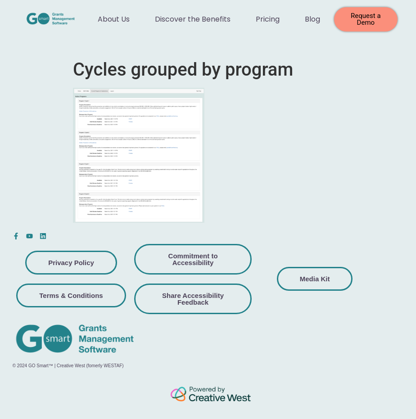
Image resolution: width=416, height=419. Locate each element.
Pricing (268, 19)
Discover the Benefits (193, 19)
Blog (312, 19)
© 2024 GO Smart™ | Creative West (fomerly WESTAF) (68, 365)
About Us (114, 19)
